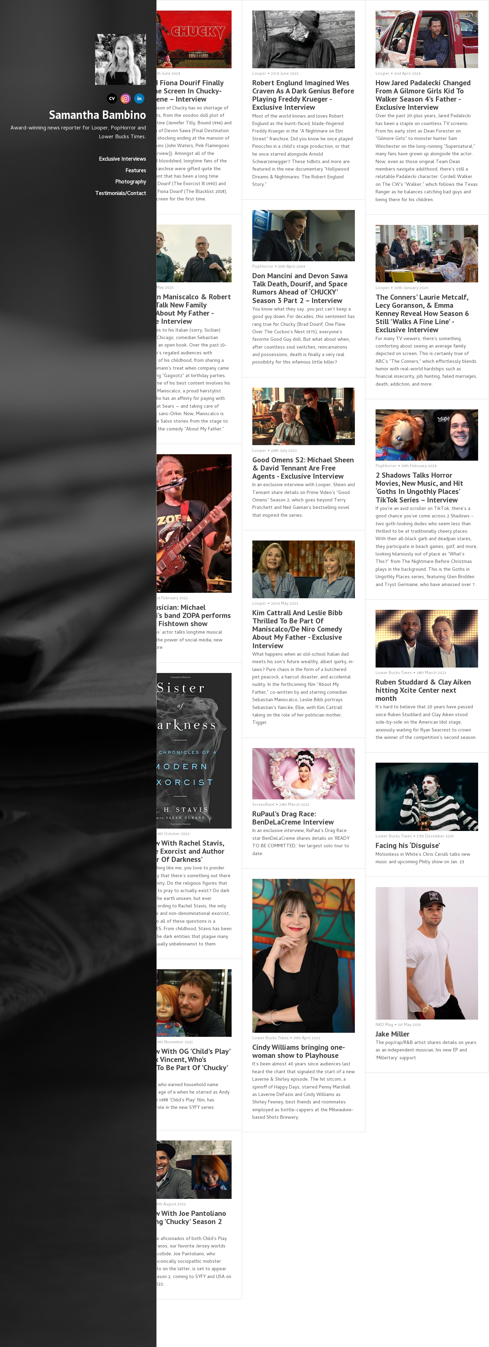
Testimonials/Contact (82, 202)
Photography (92, 191)
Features (98, 179)
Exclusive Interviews (84, 168)
